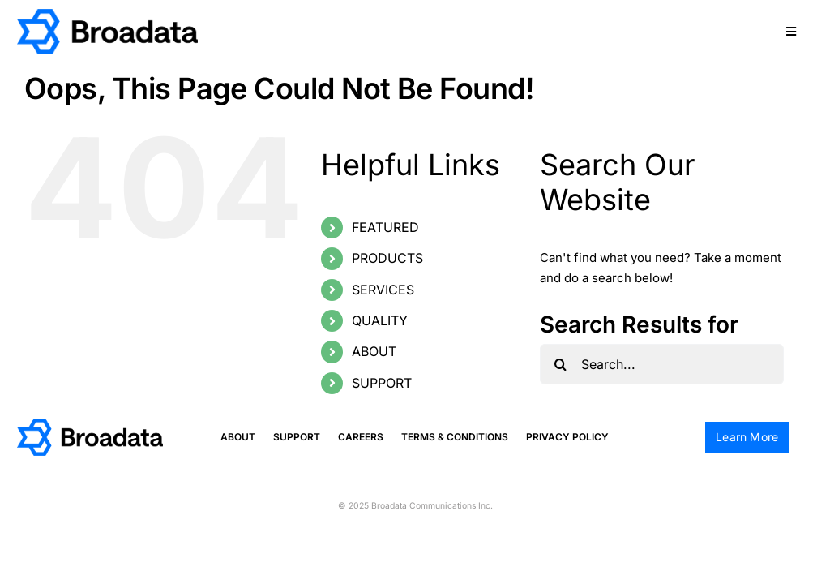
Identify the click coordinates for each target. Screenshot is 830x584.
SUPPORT (382, 383)
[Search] (560, 364)
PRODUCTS (387, 258)
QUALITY (380, 320)
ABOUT (374, 351)
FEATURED (385, 227)
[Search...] (662, 364)
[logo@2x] (107, 15)
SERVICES (383, 289)
